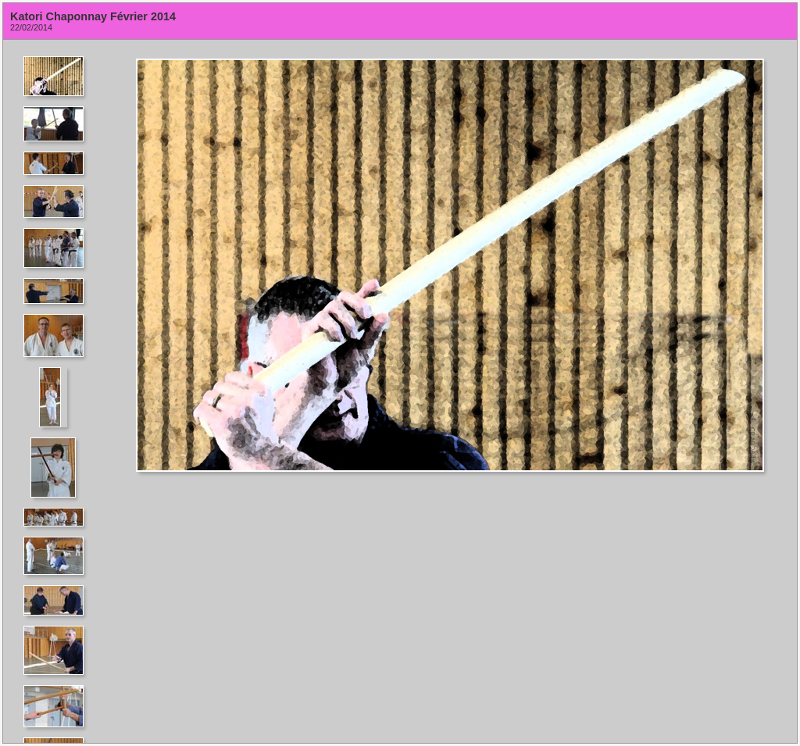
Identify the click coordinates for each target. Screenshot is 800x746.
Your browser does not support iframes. (58, 391)
